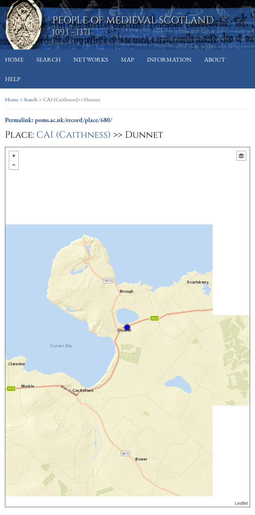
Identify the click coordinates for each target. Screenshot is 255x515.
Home (14, 59)
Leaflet (241, 503)
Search (48, 59)
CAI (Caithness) (73, 134)
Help (12, 79)
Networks (90, 59)
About (214, 59)
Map (127, 59)
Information (169, 59)
